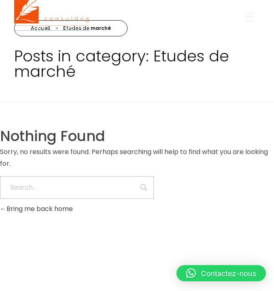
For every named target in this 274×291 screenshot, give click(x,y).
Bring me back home (36, 208)
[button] (221, 273)
